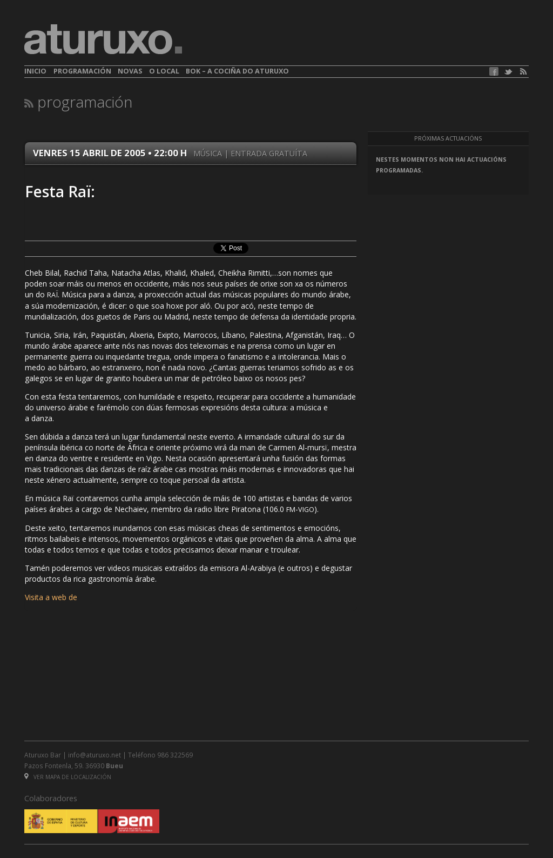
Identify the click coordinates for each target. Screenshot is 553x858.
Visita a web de (51, 597)
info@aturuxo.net (94, 754)
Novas (130, 71)
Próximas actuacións (448, 138)
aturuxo (103, 39)
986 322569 (175, 754)
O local (164, 71)
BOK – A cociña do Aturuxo (237, 71)
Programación (82, 71)
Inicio (35, 71)
